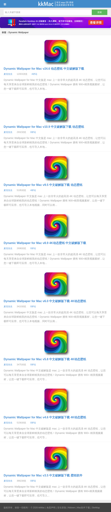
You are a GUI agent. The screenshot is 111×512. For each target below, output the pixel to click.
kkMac (55, 4)
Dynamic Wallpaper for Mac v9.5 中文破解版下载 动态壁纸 (43, 184)
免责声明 (51, 507)
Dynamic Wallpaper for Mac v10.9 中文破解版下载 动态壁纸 (44, 126)
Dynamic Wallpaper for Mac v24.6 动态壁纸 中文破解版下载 (44, 68)
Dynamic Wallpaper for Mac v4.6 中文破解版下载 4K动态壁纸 (45, 417)
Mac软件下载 (83, 507)
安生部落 (61, 507)
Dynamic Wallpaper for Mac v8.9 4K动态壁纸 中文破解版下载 (45, 243)
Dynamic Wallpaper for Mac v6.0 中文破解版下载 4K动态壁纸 (45, 301)
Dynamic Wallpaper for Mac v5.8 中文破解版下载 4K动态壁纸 (45, 359)
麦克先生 (8, 74)
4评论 (34, 74)
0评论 (33, 132)
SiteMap (96, 507)
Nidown (71, 507)
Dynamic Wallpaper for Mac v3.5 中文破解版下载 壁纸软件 (43, 475)
